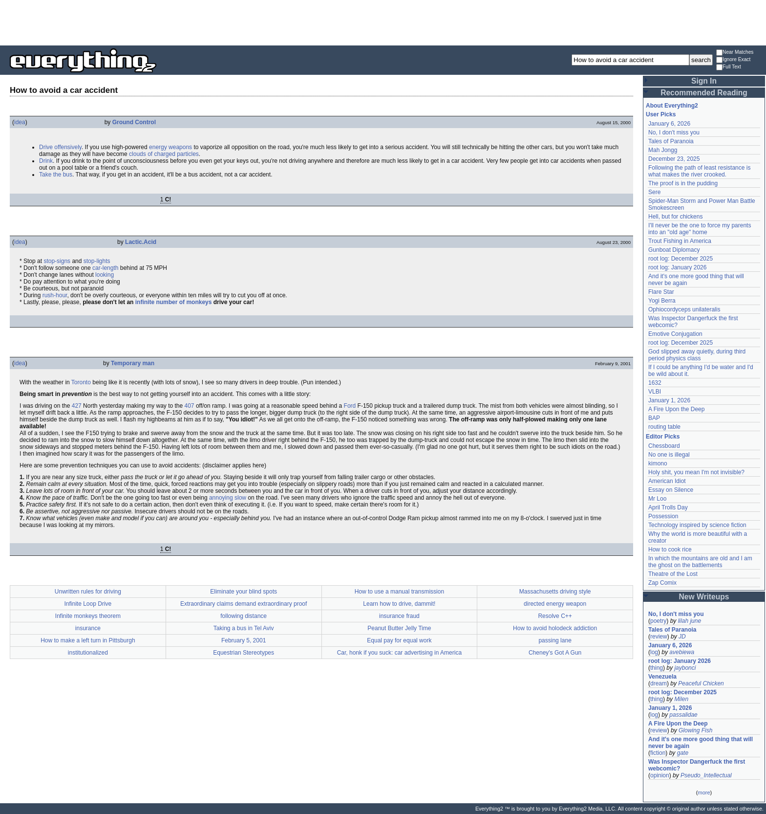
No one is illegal (669, 454)
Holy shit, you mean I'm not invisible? (696, 472)
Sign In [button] (704, 81)
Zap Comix (662, 582)
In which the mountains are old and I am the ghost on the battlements (700, 562)
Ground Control (134, 122)
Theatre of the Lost (673, 574)
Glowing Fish (695, 730)
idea (19, 122)
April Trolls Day (668, 507)
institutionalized (88, 652)
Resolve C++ (555, 616)
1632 (654, 382)
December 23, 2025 (674, 158)
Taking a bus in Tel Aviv (243, 628)
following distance (243, 616)
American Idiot (667, 481)
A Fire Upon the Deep (676, 409)
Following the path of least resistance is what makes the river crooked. (699, 171)
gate (682, 752)
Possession (663, 516)
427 (77, 405)
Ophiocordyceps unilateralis (684, 309)
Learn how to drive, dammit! (399, 603)
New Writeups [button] (704, 597)
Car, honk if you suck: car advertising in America (399, 652)
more (704, 792)
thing (656, 667)
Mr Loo (657, 498)
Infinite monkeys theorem (88, 616)
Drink (46, 160)
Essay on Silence (670, 489)
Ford (350, 405)
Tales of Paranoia (671, 141)
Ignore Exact (733, 60)
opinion (659, 775)
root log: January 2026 (677, 267)
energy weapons (170, 147)
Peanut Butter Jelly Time (399, 628)
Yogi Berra (662, 300)
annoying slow (227, 497)
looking (104, 274)
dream (658, 683)
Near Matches (734, 52)
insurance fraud (399, 616)
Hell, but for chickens (675, 216)
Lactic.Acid (140, 242)
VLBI (654, 391)
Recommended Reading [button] (703, 92)
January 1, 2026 (669, 400)
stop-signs (56, 261)
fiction (657, 752)
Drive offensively (60, 147)
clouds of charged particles (164, 154)
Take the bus (55, 174)
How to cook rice (670, 549)
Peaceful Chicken (700, 683)
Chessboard (664, 445)
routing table (664, 426)
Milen (681, 699)
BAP (654, 418)
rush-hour (55, 295)
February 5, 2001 (243, 640)
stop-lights (97, 261)
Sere (654, 192)
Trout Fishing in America (679, 241)
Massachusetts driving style (555, 591)
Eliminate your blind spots (243, 591)
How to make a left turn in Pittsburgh (88, 640)
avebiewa (681, 652)
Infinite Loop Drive (88, 603)
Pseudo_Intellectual (706, 775)
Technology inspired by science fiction (697, 525)
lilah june (689, 620)
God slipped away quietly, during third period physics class (696, 355)
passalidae (683, 714)
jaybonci (685, 667)
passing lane (554, 640)
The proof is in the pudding (683, 183)
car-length (105, 267)
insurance (88, 628)
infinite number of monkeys (173, 302)
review (658, 636)
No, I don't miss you (674, 132)
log (654, 652)
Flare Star (661, 291)
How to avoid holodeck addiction (555, 628)
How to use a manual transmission (399, 591)
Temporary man (132, 363)
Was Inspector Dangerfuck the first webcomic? (696, 765)
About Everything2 (672, 105)
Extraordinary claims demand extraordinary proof (243, 603)
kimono (657, 463)
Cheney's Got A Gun (555, 652)
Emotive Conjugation (675, 333)
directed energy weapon (555, 603)
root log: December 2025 (680, 258)
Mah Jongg (662, 150)
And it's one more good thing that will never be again (700, 742)
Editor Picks (663, 436)
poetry (658, 620)
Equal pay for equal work (399, 640)
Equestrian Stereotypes (243, 652)
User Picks (661, 114)
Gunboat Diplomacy (674, 249)
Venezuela (662, 676)
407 (189, 405)
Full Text (728, 67)
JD (682, 636)
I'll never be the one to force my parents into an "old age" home (699, 229)
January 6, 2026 (669, 123)
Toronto (81, 382)
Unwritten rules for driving (88, 591)
